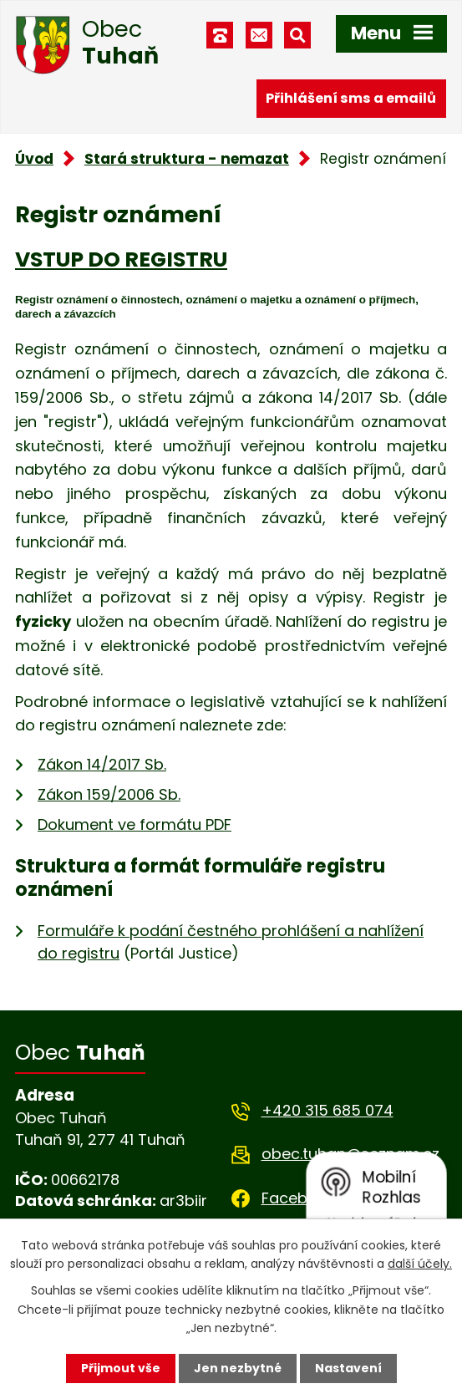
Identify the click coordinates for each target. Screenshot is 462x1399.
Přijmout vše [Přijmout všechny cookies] (120, 1368)
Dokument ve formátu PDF (134, 824)
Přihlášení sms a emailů (351, 98)
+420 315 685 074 (327, 1110)
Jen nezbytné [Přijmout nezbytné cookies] (238, 1368)
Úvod (34, 159)
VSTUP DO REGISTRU (121, 259)
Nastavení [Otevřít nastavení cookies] (348, 1368)
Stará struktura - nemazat (186, 159)
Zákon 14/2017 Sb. (102, 764)
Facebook (298, 1198)
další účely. (420, 1263)
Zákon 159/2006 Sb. (109, 794)
